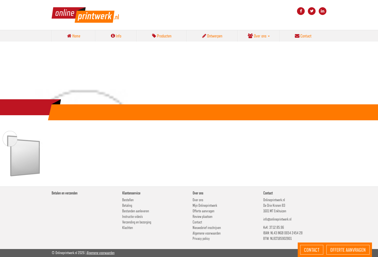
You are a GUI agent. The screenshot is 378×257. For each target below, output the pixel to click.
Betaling (127, 205)
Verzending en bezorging (136, 222)
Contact (303, 35)
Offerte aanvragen (203, 211)
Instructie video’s (132, 216)
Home (73, 35)
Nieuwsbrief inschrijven (207, 227)
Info (116, 35)
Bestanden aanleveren (135, 211)
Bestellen (128, 200)
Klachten (127, 227)
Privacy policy (201, 238)
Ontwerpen (212, 35)
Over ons (259, 35)
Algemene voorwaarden (207, 233)
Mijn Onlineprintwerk (205, 205)
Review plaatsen (202, 216)
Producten (161, 35)
